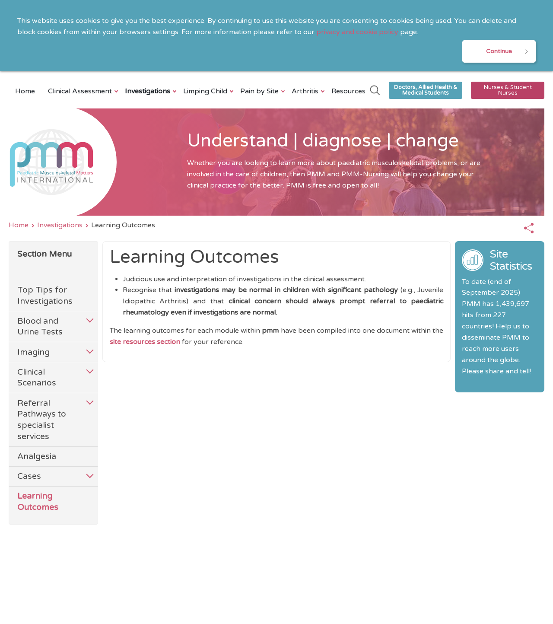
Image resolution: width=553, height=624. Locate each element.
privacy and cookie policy (357, 32)
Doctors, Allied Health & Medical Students (426, 90)
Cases (29, 476)
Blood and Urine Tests (40, 326)
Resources (348, 91)
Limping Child (206, 91)
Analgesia (36, 456)
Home (25, 91)
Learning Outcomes (37, 501)
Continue (499, 51)
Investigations (148, 91)
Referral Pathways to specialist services (41, 420)
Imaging (33, 352)
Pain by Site (260, 91)
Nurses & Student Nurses (508, 90)
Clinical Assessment (81, 91)
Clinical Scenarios (36, 377)
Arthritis (306, 91)
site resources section (146, 341)
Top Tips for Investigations (45, 295)
